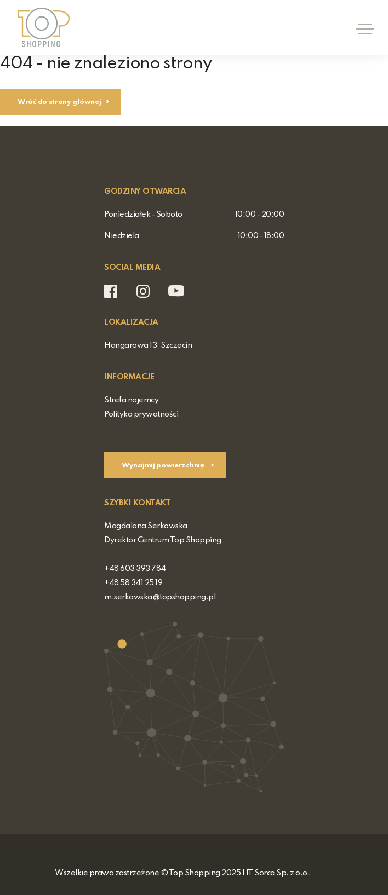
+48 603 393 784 (135, 569)
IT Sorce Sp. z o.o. (278, 873)
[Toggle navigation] (361, 27)
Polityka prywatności (141, 414)
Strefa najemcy (131, 400)
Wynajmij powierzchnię (164, 465)
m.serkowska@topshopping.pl (159, 597)
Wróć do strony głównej (59, 102)
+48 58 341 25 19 (133, 583)
